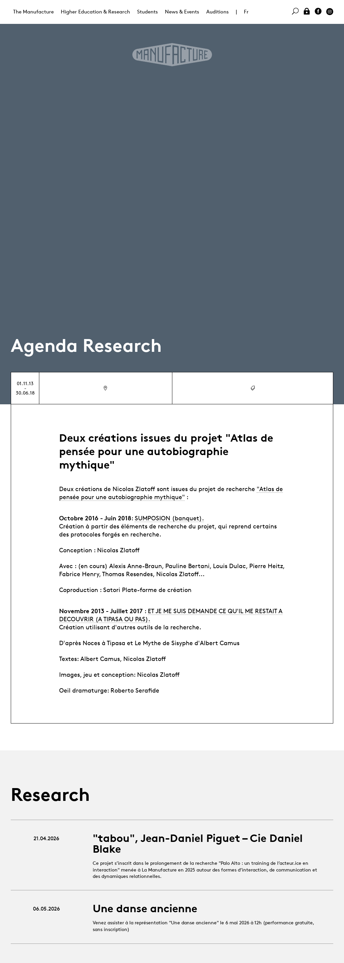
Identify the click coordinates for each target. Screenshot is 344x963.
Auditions (217, 11)
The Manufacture (33, 11)
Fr (246, 11)
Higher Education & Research (95, 11)
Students (147, 11)
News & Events (182, 11)
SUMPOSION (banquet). (169, 518)
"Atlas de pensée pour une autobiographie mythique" (171, 493)
